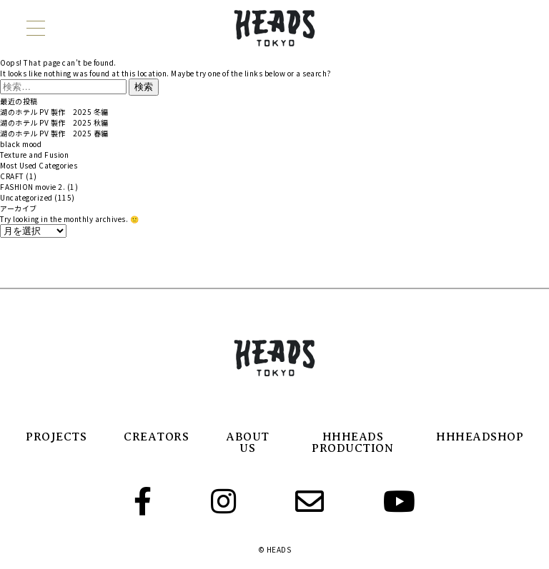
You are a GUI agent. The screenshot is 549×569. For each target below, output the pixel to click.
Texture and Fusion (34, 154)
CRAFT (12, 176)
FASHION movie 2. (32, 186)
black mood (20, 144)
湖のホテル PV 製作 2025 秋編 (54, 122)
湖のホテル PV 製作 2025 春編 (54, 133)
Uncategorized (26, 197)
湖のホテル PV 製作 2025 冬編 (54, 111)
